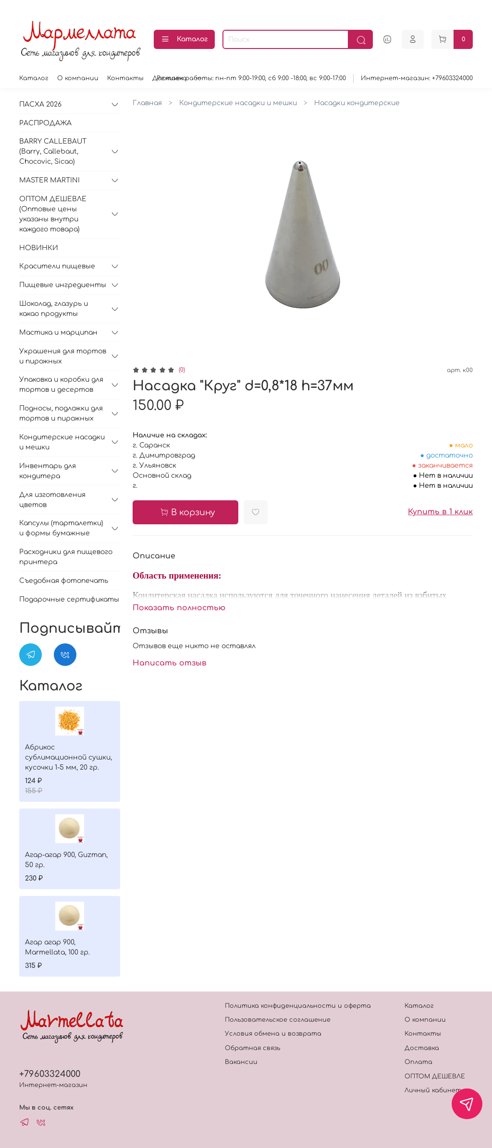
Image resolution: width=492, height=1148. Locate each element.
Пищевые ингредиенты (62, 285)
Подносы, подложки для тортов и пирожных (61, 413)
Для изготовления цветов (52, 499)
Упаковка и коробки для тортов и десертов (61, 384)
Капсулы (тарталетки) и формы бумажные (61, 528)
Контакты (125, 78)
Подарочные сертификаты (69, 599)
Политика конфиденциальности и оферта (298, 1006)
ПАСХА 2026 (40, 104)
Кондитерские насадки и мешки (238, 103)
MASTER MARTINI (49, 180)
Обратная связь (252, 1048)
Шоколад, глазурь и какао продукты (53, 308)
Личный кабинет (433, 1090)
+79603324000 (49, 1074)
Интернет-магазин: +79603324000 (417, 78)
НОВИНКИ (38, 248)
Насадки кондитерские (357, 103)
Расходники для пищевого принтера (65, 557)
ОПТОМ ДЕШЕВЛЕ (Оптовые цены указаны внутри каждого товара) (52, 214)
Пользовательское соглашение (278, 1019)
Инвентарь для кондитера (47, 471)
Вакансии (241, 1062)
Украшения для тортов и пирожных (62, 356)
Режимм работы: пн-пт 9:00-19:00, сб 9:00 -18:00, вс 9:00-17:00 (251, 78)
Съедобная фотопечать (63, 580)
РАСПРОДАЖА (45, 123)
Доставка (422, 1048)
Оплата (418, 1062)
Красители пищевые (57, 266)
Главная (147, 103)
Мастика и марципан (58, 332)
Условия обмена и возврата (273, 1033)
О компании (77, 78)
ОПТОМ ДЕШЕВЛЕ (435, 1076)
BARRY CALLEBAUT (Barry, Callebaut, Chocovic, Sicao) (52, 151)
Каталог (184, 39)
